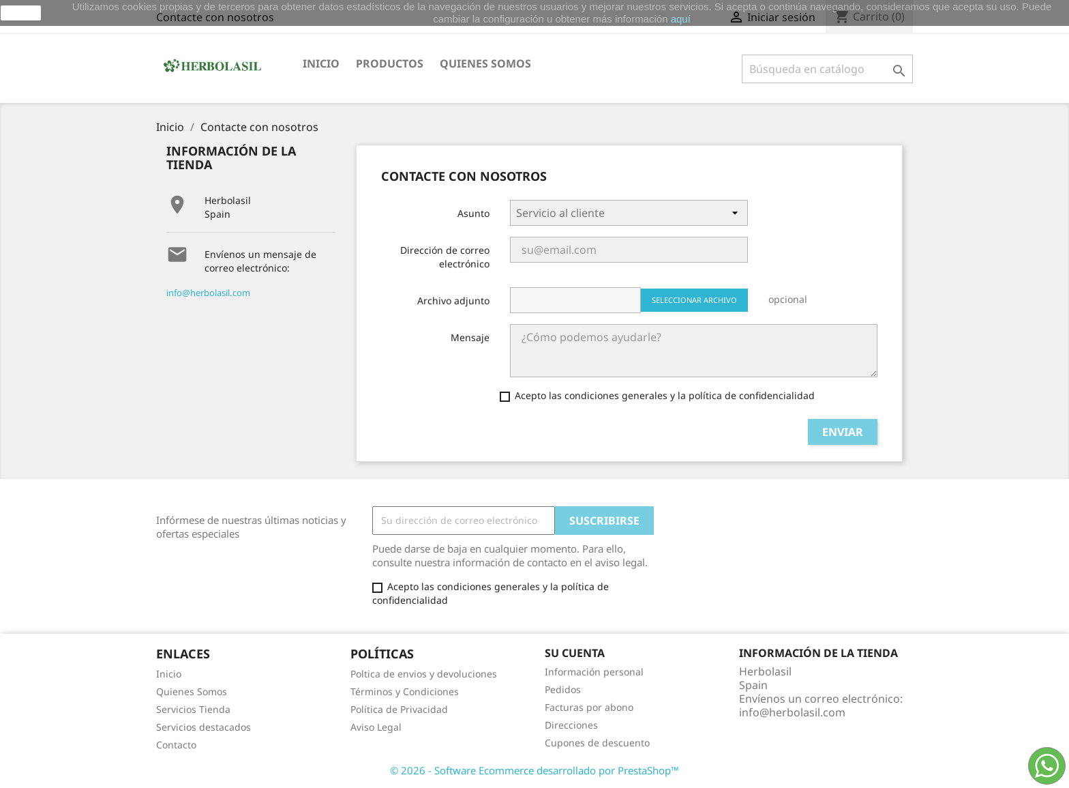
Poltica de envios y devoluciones (423, 673)
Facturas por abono (589, 707)
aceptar (21, 13)
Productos (389, 63)
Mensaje (470, 337)
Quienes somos (485, 63)
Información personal (594, 671)
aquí (681, 19)
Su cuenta (575, 652)
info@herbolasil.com (208, 293)
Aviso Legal (376, 726)
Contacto (176, 744)
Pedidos (563, 689)
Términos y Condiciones (404, 691)
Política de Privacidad (399, 709)
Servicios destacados (203, 726)
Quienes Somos (191, 691)
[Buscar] (827, 69)
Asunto (473, 213)
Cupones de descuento (597, 742)
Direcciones (571, 724)
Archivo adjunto (453, 300)
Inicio (321, 63)
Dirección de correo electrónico (445, 257)
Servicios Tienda (193, 709)
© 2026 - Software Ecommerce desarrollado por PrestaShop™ (534, 770)
